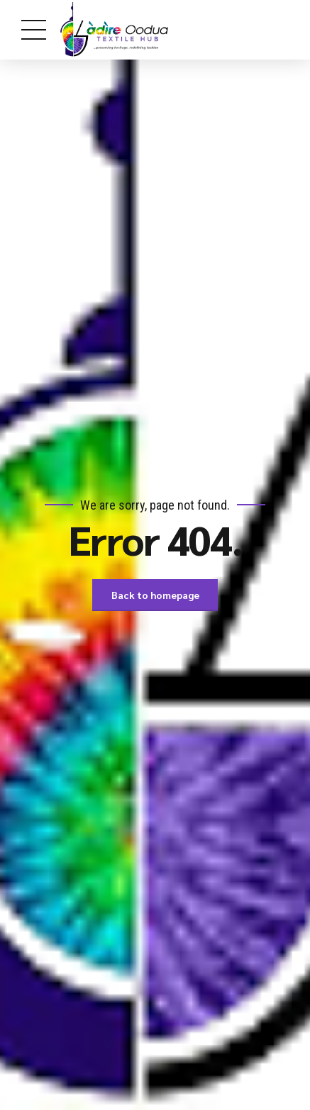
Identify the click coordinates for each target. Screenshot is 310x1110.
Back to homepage (155, 594)
